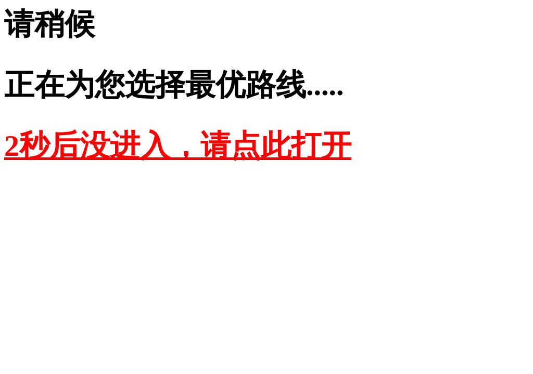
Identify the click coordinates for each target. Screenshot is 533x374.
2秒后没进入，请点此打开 (177, 146)
